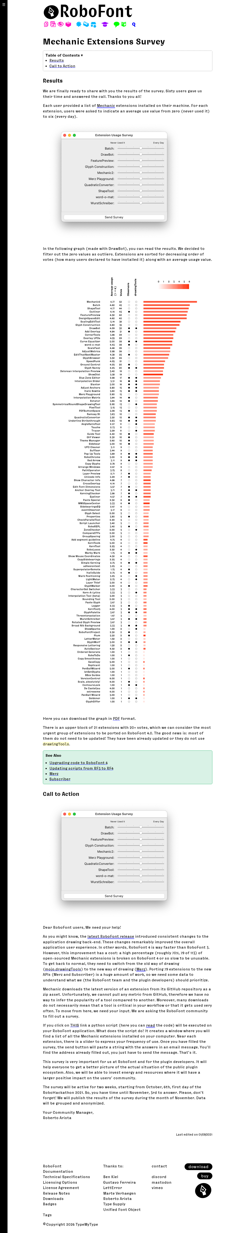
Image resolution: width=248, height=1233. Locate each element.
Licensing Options (60, 1182)
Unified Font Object (122, 1209)
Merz (53, 773)
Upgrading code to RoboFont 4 (78, 763)
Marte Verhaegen (119, 1193)
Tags (47, 1215)
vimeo (157, 1188)
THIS (74, 1025)
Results (56, 60)
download (198, 1167)
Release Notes (56, 1193)
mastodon (161, 1182)
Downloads (53, 1198)
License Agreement (61, 1188)
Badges (50, 1204)
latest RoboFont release (110, 936)
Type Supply (114, 1204)
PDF (116, 718)
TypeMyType (87, 1224)
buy (205, 1176)
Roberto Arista (117, 1198)
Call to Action (62, 66)
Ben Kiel (110, 1177)
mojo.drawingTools (63, 969)
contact (159, 1166)
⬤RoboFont (88, 11)
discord (159, 1177)
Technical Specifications (66, 1177)
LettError (112, 1188)
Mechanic (106, 105)
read (150, 1025)
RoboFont (52, 1166)
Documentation (58, 1171)
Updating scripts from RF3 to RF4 (81, 768)
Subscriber (59, 779)
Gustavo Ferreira (119, 1182)
